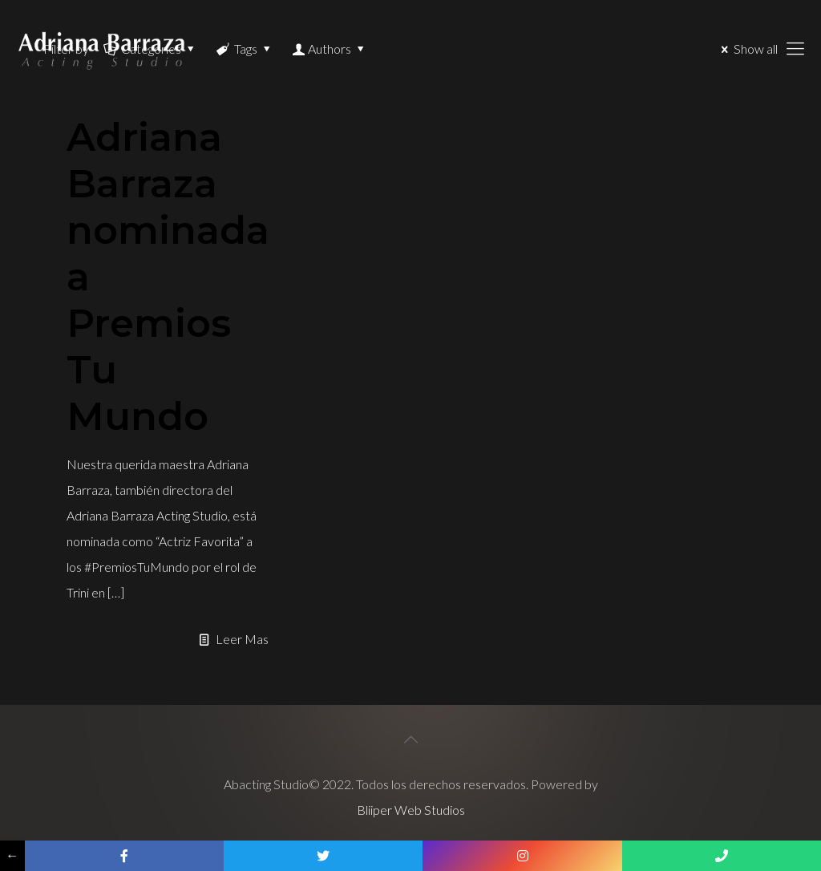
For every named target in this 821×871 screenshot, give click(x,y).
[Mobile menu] (795, 48)
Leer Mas (242, 638)
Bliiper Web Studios (411, 809)
